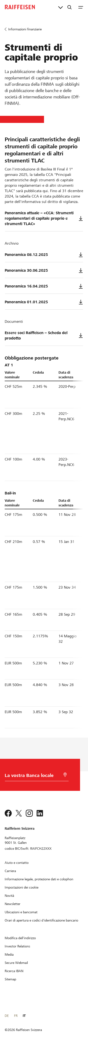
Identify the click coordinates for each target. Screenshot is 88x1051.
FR (16, 1016)
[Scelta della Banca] (33, 776)
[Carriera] (10, 871)
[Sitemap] (10, 979)
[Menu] (81, 7)
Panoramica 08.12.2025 (44, 254)
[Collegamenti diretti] (60, 7)
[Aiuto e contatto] (17, 863)
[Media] (9, 954)
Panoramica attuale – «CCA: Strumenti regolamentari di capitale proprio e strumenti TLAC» (44, 218)
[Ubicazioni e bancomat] (21, 912)
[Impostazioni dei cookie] (21, 887)
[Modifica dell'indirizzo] (20, 938)
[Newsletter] (12, 904)
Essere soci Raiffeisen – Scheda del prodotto (44, 335)
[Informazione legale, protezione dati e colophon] (39, 879)
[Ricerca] (69, 7)
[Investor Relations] (17, 946)
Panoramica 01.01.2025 (44, 302)
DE (7, 1016)
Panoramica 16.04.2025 (44, 286)
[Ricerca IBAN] (14, 971)
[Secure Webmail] (16, 963)
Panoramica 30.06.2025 (44, 270)
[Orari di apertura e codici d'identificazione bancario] (41, 920)
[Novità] (9, 895)
